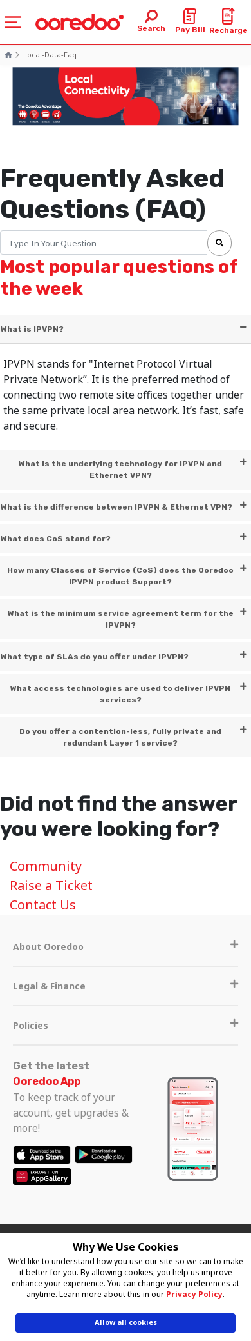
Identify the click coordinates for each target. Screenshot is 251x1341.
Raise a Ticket (51, 885)
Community (46, 866)
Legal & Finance (125, 986)
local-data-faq (50, 54)
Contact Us (43, 904)
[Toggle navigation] (13, 22)
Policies (125, 1025)
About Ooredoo (125, 946)
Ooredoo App (46, 1081)
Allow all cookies (126, 1322)
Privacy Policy (194, 1294)
